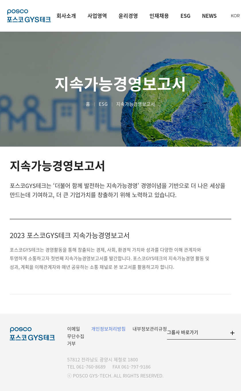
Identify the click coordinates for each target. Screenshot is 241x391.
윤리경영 (128, 16)
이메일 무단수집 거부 (75, 336)
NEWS (209, 16)
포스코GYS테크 (29, 15)
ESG (185, 16)
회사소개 (66, 16)
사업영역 (97, 16)
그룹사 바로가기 (182, 332)
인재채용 (159, 16)
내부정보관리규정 (150, 328)
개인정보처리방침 (108, 328)
